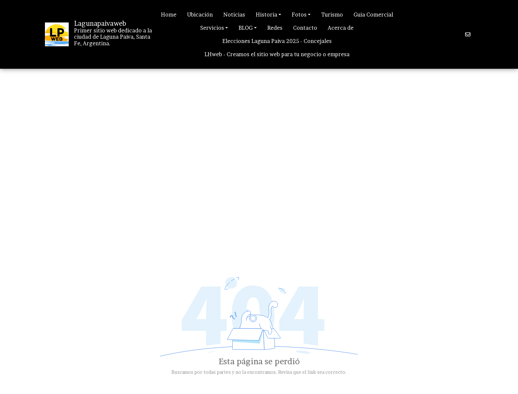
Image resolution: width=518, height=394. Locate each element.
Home (168, 14)
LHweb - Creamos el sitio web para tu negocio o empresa (277, 54)
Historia (266, 14)
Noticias (234, 14)
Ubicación (200, 14)
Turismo (332, 14)
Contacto (305, 27)
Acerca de (340, 27)
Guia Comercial (373, 14)
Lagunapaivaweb (100, 23)
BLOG (246, 27)
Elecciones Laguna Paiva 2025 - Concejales (277, 41)
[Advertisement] (259, 115)
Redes (274, 27)
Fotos (299, 14)
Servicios (212, 27)
